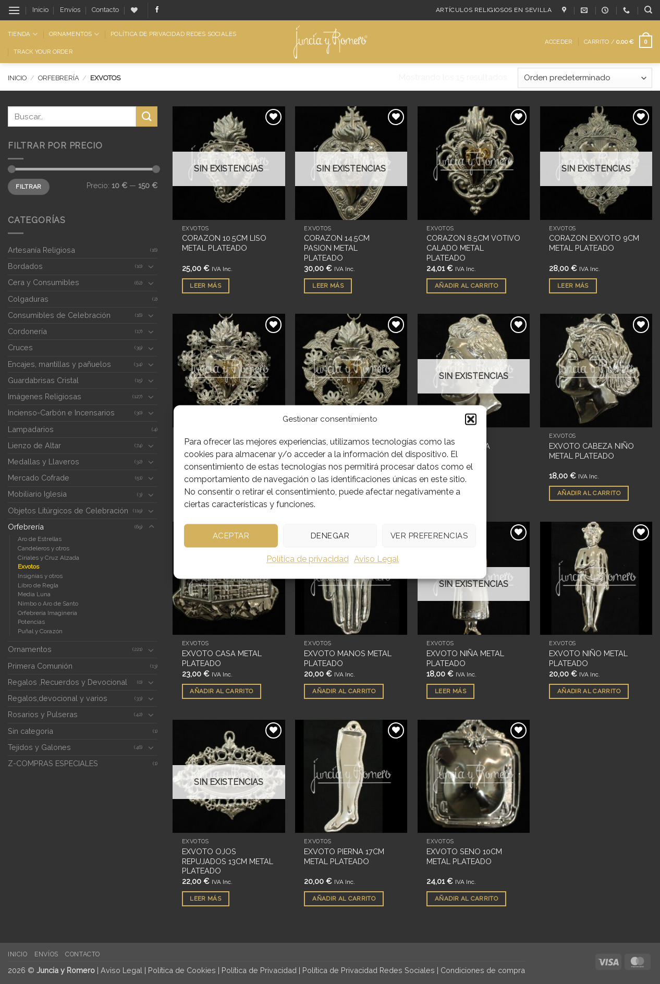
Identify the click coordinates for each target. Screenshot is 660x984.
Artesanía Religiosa (41, 249)
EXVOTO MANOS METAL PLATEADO (348, 658)
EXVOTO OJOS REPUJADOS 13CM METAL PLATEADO (227, 861)
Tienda (23, 34)
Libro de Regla (38, 585)
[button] (471, 419)
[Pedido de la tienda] (585, 78)
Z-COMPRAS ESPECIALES (53, 763)
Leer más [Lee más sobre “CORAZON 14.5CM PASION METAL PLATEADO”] (328, 285)
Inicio (40, 10)
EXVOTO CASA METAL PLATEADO (222, 658)
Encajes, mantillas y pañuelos (59, 364)
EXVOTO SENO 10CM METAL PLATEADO (464, 856)
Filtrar (29, 186)
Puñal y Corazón (40, 631)
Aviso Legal (376, 559)
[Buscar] (648, 10)
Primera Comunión (40, 665)
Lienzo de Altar (34, 445)
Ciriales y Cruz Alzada (48, 557)
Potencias (31, 621)
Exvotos (28, 566)
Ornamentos (74, 34)
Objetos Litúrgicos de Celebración (68, 510)
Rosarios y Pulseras (43, 714)
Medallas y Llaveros (43, 461)
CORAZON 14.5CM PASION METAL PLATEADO (337, 247)
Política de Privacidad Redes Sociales (173, 34)
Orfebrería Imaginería (47, 613)
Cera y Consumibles (43, 282)
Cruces (20, 347)
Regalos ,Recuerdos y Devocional (67, 682)
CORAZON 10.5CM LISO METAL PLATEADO (224, 242)
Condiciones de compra (483, 970)
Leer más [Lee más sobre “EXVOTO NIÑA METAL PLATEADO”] (450, 691)
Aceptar (231, 535)
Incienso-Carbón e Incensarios (61, 412)
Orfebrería (58, 78)
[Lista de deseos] (134, 10)
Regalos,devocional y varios (57, 698)
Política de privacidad (307, 559)
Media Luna (34, 594)
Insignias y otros (40, 576)
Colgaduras (28, 298)
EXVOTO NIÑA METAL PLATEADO (465, 658)
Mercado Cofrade (38, 477)
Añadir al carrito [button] (466, 285)
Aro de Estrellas (40, 539)
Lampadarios (31, 429)
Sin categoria (30, 731)
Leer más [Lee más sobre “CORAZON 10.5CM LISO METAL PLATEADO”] (205, 285)
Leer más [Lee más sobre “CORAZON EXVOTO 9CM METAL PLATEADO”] (573, 285)
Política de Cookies (182, 970)
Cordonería (27, 331)
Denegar (330, 535)
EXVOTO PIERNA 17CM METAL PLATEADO (344, 856)
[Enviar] (146, 116)
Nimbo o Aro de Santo (48, 603)
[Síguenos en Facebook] (157, 10)
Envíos (70, 10)
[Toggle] (151, 266)
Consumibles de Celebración (59, 315)
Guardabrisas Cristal (43, 380)
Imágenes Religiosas (44, 396)
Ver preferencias (429, 535)
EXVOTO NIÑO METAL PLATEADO (588, 658)
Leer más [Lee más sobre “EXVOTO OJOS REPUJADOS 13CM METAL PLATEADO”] (205, 898)
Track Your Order (43, 51)
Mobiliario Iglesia (37, 493)
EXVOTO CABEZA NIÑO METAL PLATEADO (591, 450)
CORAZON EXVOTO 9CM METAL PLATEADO (594, 242)
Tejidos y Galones (39, 747)
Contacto (105, 10)
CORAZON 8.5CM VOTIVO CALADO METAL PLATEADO (473, 247)
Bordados (25, 266)
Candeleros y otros (43, 548)
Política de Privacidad (259, 970)
